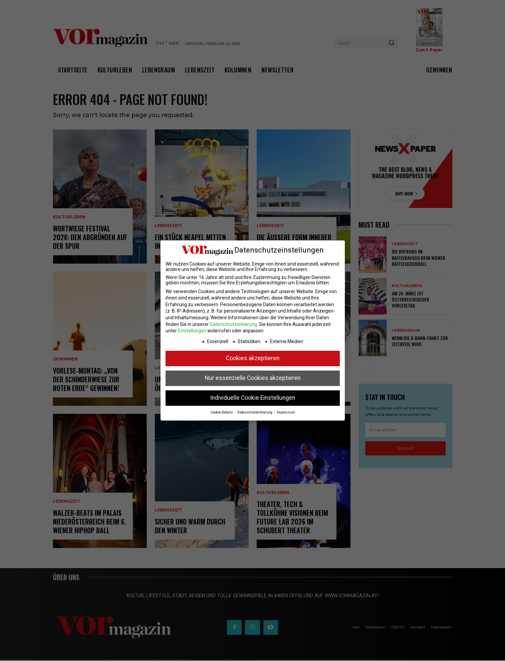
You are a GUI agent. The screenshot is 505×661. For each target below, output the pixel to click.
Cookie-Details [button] (222, 412)
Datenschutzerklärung (233, 324)
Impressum (286, 412)
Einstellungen (192, 330)
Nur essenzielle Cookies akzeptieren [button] (253, 378)
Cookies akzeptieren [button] (252, 358)
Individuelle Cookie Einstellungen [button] (252, 397)
